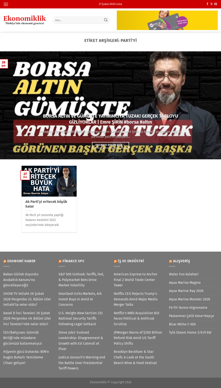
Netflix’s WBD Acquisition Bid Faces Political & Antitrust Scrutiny (136, 318)
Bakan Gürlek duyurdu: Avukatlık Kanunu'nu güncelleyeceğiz (21, 279)
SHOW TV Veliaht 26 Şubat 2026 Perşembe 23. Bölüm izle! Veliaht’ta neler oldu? (27, 299)
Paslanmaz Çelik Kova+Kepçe (191, 316)
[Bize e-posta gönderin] (215, 4)
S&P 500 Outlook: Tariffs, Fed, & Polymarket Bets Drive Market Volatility (81, 279)
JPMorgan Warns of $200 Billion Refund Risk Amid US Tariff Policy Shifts (138, 337)
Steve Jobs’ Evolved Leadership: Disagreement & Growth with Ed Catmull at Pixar (80, 340)
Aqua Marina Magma (185, 283)
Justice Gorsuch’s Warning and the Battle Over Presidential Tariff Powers (81, 362)
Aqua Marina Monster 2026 (189, 299)
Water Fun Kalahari (184, 274)
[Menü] (5, 4)
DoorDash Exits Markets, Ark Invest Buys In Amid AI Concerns (80, 299)
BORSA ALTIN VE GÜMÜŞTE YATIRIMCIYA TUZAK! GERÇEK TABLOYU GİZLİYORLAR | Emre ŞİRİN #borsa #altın (110, 119)
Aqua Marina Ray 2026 (186, 291)
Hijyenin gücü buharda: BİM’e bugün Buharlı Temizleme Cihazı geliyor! (26, 357)
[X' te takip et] (211, 4)
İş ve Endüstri (131, 261)
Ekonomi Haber (21, 261)
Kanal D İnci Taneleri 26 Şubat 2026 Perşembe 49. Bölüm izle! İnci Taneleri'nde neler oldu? (27, 318)
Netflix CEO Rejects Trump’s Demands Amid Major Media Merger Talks (136, 299)
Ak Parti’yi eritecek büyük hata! (46, 204)
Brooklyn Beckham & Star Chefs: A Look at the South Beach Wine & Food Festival (135, 357)
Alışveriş (181, 261)
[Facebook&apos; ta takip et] (207, 4)
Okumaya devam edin (110, 145)
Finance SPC (74, 261)
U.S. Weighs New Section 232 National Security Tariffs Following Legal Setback (80, 318)
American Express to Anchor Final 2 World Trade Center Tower (135, 279)
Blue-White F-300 (182, 324)
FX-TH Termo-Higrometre (188, 308)
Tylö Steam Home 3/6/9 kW (190, 332)
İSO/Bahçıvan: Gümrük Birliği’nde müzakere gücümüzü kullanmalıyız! (22, 337)
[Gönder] (105, 20)
